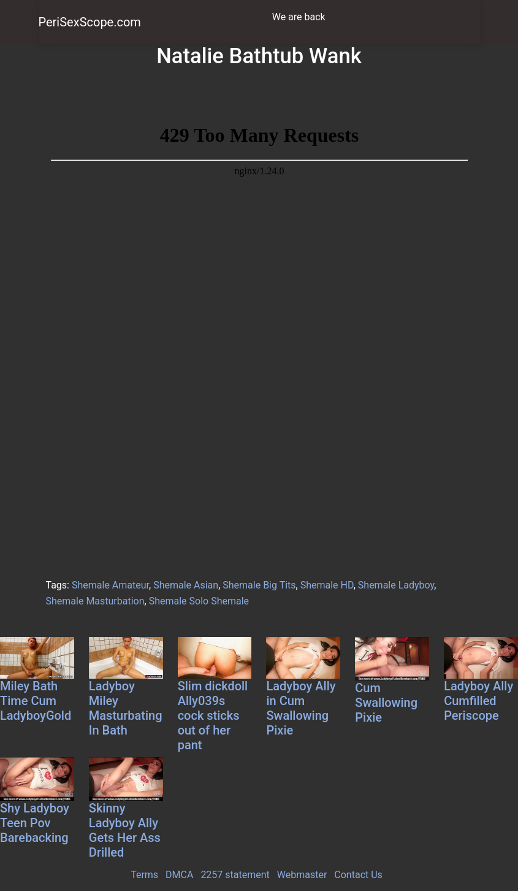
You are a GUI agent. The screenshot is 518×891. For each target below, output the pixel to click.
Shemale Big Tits (259, 585)
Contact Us (358, 875)
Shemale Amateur (110, 585)
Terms (144, 875)
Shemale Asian (185, 585)
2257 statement (234, 875)
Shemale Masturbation (95, 601)
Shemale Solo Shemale (199, 601)
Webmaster (302, 875)
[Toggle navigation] (463, 17)
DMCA (179, 875)
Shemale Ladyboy (396, 585)
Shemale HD (327, 585)
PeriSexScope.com (90, 22)
